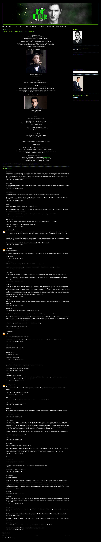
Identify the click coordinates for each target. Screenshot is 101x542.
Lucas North (41, 163)
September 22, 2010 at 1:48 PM (14, 200)
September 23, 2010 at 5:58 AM (14, 416)
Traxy (7, 408)
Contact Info (41, 26)
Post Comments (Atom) (12, 537)
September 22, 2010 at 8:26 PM (14, 296)
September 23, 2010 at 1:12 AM (14, 394)
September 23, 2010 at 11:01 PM (14, 529)
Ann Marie (8, 331)
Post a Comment (6, 533)
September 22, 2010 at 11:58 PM (14, 370)
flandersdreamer (9, 384)
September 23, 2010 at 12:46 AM (14, 380)
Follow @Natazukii (77, 49)
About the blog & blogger (31, 26)
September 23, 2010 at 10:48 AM (14, 493)
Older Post (67, 535)
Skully (7, 397)
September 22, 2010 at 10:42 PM (14, 359)
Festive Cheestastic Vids (61, 26)
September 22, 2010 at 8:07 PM (14, 268)
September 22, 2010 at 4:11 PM (14, 226)
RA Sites (15, 26)
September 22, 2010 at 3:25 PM (14, 216)
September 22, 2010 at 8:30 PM (14, 305)
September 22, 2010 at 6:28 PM (14, 258)
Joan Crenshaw (9, 229)
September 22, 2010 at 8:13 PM (14, 281)
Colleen (7, 284)
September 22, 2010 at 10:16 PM (14, 349)
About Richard (9, 26)
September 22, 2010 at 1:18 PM (14, 188)
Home (2, 26)
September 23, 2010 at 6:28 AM (14, 453)
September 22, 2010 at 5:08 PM (14, 244)
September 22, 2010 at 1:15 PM (14, 179)
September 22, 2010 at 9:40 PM (14, 328)
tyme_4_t (8, 248)
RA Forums (22, 26)
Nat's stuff (47, 163)
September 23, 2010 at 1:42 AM (14, 404)
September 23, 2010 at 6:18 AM (14, 439)
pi (6, 204)
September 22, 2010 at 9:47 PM (14, 341)
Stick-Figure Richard (50, 26)
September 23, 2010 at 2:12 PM (14, 503)
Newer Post (5, 535)
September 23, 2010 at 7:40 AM (14, 471)
